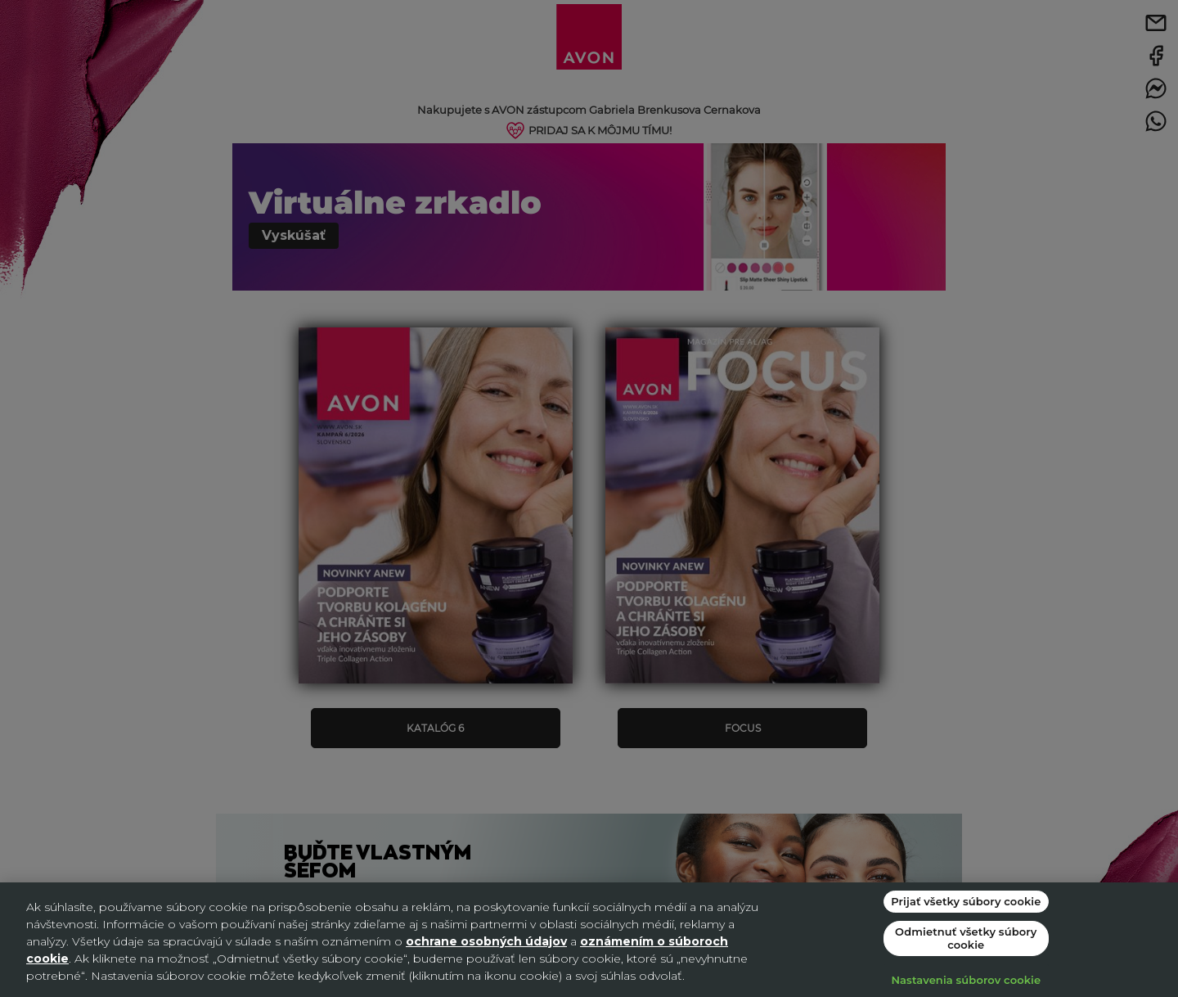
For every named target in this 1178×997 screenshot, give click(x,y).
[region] (589, 939)
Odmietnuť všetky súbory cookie (965, 938)
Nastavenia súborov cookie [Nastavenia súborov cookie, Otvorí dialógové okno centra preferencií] (966, 979)
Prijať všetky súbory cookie (966, 901)
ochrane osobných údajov (486, 941)
